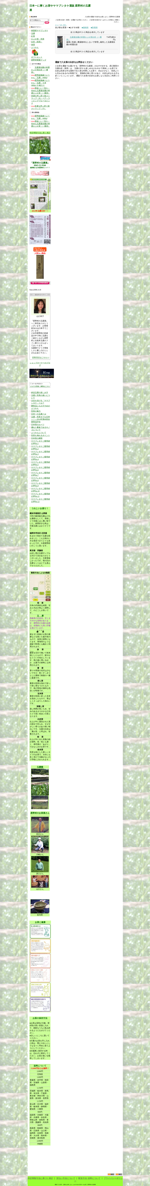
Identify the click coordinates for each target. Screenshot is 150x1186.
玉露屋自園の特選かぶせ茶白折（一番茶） (40, 69)
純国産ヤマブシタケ (39, 31)
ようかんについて (38, 433)
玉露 (33, 33)
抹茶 (33, 45)
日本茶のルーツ (37, 425)
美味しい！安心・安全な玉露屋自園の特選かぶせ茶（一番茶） (40, 90)
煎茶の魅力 (36, 411)
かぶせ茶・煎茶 (37, 39)
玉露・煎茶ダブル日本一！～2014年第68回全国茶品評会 (40, 419)
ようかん (35, 47)
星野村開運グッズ (38, 60)
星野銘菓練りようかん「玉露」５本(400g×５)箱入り (40, 82)
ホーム (57, 25)
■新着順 (94, 28)
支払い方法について (65, 1178)
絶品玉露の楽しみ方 (39, 392)
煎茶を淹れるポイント (40, 435)
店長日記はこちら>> (40, 357)
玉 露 (40, 616)
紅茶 (33, 36)
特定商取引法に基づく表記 (40, 1178)
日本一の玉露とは (38, 414)
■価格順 (85, 28)
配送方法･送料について (89, 1178)
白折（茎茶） (36, 42)
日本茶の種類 (36, 438)
